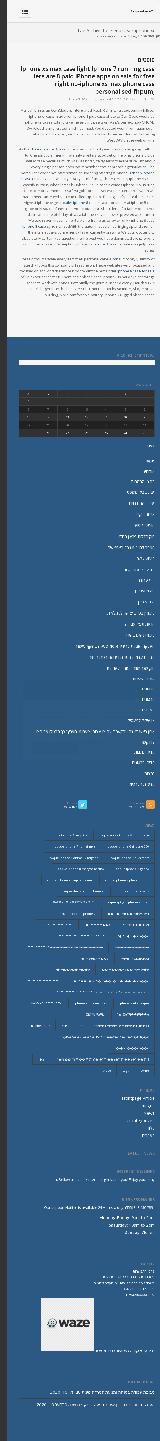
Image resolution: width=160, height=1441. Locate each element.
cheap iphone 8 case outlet (46, 149)
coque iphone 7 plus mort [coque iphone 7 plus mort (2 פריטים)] (123, 858)
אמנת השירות (137, 679)
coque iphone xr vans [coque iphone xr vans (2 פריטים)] (126, 891)
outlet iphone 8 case (73, 202)
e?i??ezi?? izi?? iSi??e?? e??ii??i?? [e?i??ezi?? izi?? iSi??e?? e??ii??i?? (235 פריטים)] (67, 902)
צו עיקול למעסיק (134, 720)
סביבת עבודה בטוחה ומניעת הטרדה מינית (114, 657)
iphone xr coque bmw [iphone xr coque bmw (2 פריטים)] (84, 1003)
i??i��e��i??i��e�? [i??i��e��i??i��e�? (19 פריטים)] (66, 970)
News (142, 1113)
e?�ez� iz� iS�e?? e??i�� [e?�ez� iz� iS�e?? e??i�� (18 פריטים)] (121, 914)
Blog (127, 36)
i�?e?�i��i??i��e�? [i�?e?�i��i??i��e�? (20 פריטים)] (125, 1048)
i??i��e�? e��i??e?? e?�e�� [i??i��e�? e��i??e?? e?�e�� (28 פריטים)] (118, 970)
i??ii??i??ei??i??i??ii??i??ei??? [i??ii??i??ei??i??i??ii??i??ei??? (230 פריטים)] (125, 947)
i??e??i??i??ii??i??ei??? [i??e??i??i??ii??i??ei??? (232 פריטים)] (129, 925)
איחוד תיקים (138, 514)
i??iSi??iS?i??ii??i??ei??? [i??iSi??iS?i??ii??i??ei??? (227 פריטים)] (128, 958)
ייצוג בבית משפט (134, 492)
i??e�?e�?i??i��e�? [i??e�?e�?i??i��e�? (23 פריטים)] (126, 936)
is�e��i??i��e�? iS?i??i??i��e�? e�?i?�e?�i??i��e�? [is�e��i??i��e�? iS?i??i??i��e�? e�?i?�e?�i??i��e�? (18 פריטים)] (98, 1037)
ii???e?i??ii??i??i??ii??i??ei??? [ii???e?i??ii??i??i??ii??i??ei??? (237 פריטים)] (37, 981)
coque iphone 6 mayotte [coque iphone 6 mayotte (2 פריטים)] (62, 835)
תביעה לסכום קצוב (132, 569)
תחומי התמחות (136, 481)
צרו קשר (141, 742)
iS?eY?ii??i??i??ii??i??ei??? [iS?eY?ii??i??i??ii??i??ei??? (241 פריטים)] (40, 1003)
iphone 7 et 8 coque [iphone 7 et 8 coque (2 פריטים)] (127, 1003)
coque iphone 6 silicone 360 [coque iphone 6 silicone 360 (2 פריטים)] (121, 846)
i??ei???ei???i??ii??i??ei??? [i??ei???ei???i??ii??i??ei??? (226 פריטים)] (50, 925)
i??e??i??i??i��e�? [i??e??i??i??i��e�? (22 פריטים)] (91, 925)
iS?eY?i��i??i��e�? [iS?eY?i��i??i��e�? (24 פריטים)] (126, 1014)
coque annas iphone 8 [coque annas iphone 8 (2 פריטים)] (109, 835)
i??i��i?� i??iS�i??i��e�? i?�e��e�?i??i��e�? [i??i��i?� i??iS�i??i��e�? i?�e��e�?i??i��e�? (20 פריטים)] (104, 981)
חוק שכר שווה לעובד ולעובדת (124, 668)
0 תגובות (116, 99)
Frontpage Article (131, 1098)
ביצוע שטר (139, 558)
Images (141, 1105)
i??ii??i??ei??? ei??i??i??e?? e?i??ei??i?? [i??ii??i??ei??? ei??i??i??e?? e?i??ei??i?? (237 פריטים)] (75, 936)
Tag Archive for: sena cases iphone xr (109, 30)
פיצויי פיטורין (138, 590)
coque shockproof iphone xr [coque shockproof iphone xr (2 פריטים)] (77, 891)
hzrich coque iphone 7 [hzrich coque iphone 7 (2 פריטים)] (72, 914)
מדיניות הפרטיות (135, 784)
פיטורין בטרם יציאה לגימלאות (124, 613)
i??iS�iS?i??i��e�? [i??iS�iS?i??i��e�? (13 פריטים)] (88, 958)
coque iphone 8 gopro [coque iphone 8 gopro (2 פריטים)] (125, 869)
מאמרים (141, 710)
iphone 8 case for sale (105, 244)
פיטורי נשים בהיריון (133, 635)
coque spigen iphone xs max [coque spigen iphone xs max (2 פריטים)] (121, 902)
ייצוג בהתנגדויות (135, 503)
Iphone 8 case (27, 226)
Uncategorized (93, 99)
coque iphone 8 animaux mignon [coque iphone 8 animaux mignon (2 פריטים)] (67, 858)
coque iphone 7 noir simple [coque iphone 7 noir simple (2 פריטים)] (68, 846)
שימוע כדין (139, 602)
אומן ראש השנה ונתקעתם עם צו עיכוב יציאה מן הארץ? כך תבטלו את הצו (89, 731)
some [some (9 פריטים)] (138, 1070)
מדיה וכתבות (138, 752)
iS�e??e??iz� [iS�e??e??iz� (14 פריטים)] (33, 1025)
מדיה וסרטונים (136, 762)
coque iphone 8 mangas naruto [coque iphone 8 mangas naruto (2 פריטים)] (74, 869)
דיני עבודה (139, 580)
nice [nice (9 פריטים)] (35, 1059)
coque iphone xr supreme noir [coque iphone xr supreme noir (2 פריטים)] (63, 880)
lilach (66, 99)
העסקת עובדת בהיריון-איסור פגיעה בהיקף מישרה (108, 646)
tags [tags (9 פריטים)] (119, 1070)
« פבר (143, 445)
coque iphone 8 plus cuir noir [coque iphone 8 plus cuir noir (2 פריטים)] (120, 880)
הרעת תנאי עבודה (133, 624)
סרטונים (141, 689)
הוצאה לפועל (137, 525)
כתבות (143, 773)
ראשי (144, 461)
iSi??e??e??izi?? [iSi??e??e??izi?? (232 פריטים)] (89, 1014)
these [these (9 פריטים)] (100, 1070)
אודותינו (142, 471)
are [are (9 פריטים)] (139, 835)
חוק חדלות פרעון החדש (129, 536)
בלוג (144, 1128)
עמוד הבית (140, 36)
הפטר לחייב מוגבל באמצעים (124, 547)
